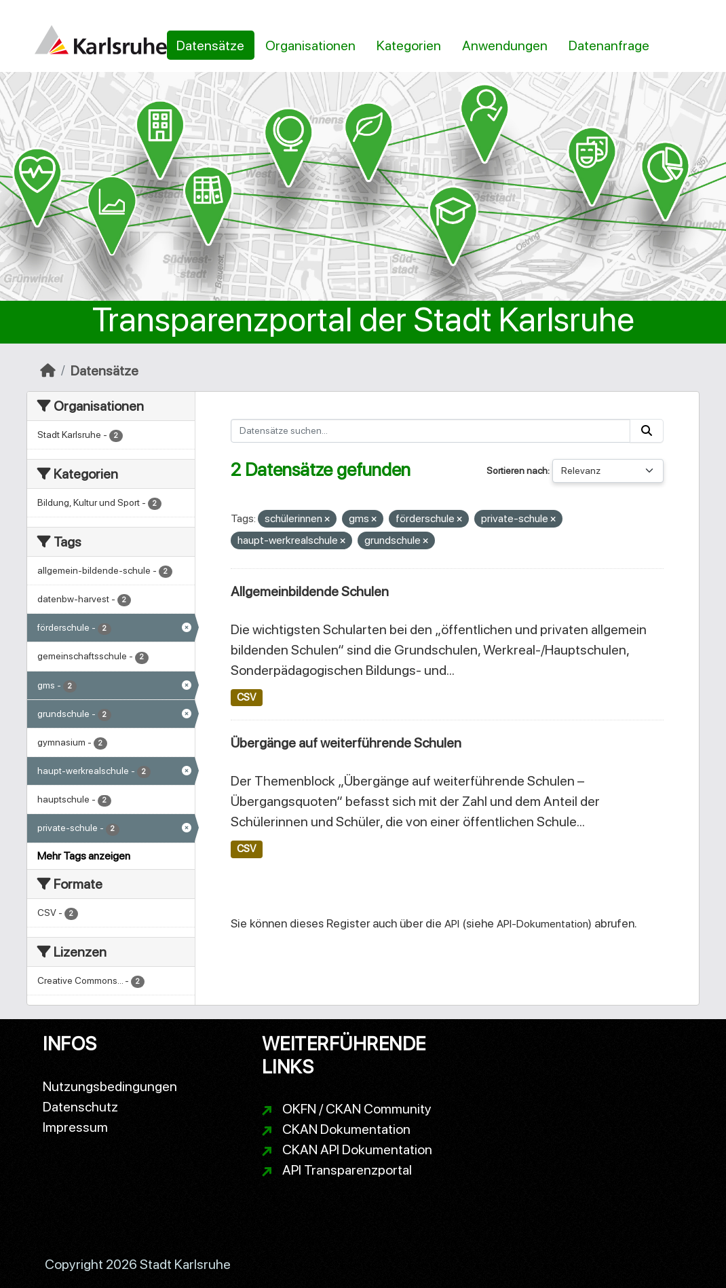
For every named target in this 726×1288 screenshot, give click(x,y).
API (451, 923)
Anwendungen (505, 45)
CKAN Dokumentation (346, 1129)
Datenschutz (80, 1107)
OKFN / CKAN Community (357, 1109)
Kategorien (409, 45)
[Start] (48, 371)
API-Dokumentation (542, 923)
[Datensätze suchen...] (431, 431)
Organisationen (310, 45)
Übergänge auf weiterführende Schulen (346, 743)
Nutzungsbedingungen (110, 1086)
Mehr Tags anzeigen (83, 855)
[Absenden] (647, 431)
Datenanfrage (609, 45)
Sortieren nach (517, 470)
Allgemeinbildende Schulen (310, 591)
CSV (246, 697)
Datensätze (210, 45)
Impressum (75, 1127)
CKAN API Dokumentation (357, 1149)
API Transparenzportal (347, 1170)
